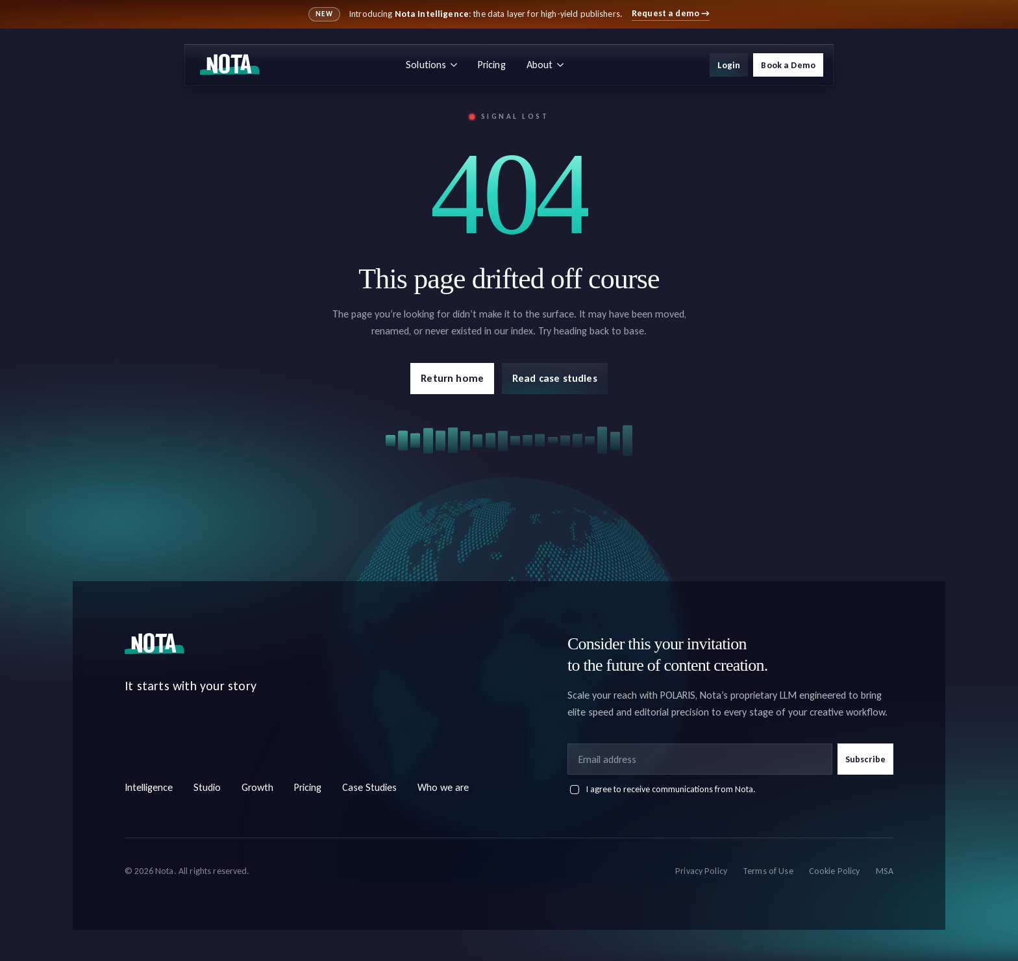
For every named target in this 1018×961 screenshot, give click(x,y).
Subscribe (865, 759)
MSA (884, 871)
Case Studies (369, 787)
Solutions (431, 64)
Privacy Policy (701, 871)
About (545, 64)
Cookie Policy (834, 871)
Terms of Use (768, 871)
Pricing (492, 64)
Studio (207, 787)
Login (729, 65)
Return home (452, 378)
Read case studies (554, 378)
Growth (257, 787)
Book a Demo (788, 65)
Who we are (443, 787)
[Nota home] (230, 65)
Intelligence (149, 787)
